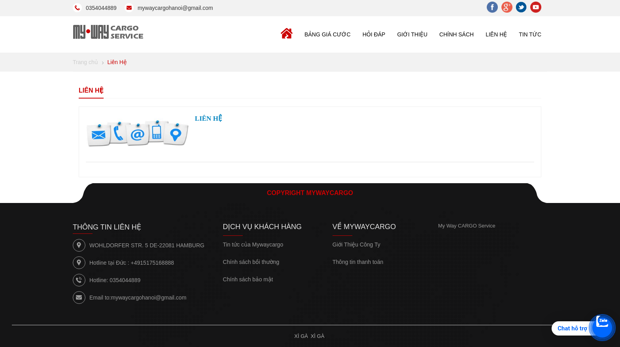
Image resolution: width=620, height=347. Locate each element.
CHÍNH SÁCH (456, 34)
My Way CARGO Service (466, 226)
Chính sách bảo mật (248, 279)
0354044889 (125, 280)
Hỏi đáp (374, 34)
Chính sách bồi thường (251, 262)
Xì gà (301, 336)
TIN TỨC (530, 34)
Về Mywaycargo (364, 227)
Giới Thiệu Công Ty (356, 244)
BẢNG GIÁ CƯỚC (327, 34)
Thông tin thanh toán (358, 262)
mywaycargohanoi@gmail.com (148, 297)
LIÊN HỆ (496, 34)
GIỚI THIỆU (412, 34)
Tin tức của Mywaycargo (253, 244)
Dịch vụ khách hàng (262, 227)
